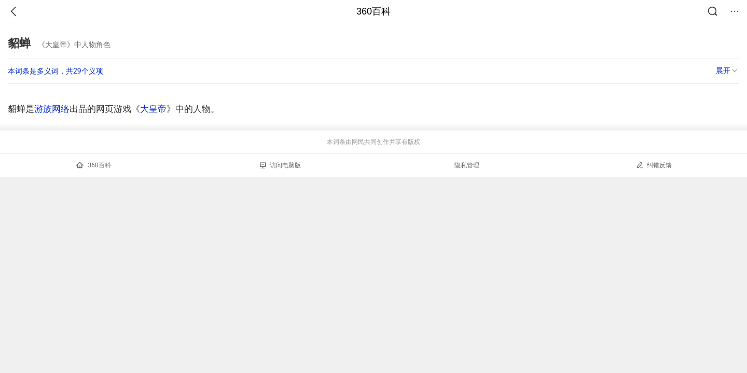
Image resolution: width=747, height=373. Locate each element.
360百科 (373, 11)
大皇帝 (153, 109)
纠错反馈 (654, 165)
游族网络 (52, 109)
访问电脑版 (280, 165)
